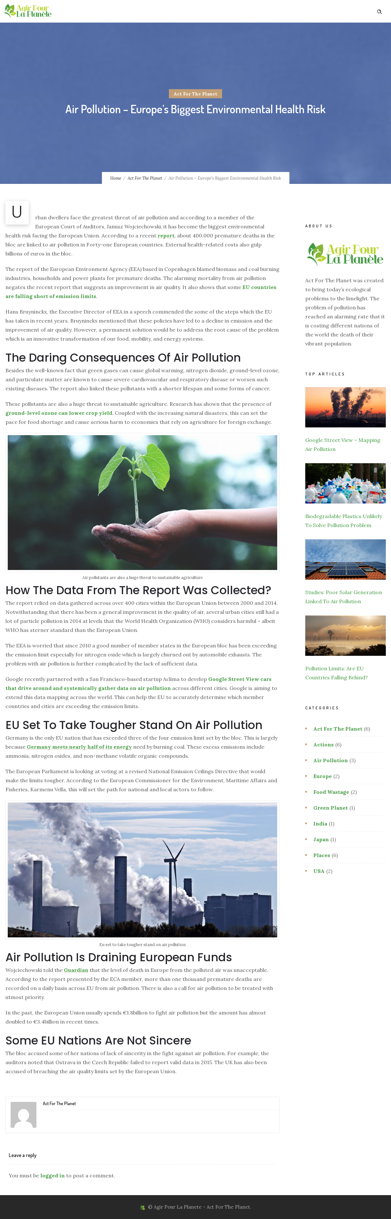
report (166, 235)
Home (115, 178)
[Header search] (379, 11)
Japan (321, 839)
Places (321, 855)
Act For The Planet (145, 178)
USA (319, 871)
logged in (52, 1175)
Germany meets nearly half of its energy (79, 747)
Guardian (76, 970)
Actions (323, 744)
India (320, 823)
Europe (322, 776)
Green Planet (330, 807)
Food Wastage (331, 792)
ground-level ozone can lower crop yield (58, 413)
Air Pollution (330, 760)
